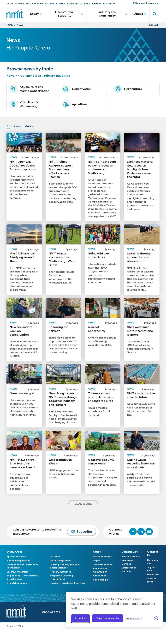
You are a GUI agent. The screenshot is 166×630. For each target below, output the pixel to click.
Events (19, 3)
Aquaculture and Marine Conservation (29, 89)
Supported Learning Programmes (61, 577)
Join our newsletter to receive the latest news (54, 532)
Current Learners (67, 3)
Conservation (77, 89)
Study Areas (14, 551)
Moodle (85, 3)
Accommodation (102, 564)
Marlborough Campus (129, 569)
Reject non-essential (107, 618)
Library (96, 3)
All (8, 126)
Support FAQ (151, 569)
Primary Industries (57, 75)
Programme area (29, 75)
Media (28, 126)
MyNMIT (49, 3)
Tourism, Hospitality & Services (67, 582)
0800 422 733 (51, 612)
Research (109, 3)
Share (155, 25)
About (138, 14)
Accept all (80, 618)
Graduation (100, 575)
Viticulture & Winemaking (23, 104)
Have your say (153, 562)
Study (34, 14)
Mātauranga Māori (60, 560)
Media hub (153, 574)
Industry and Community (107, 13)
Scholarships (34, 3)
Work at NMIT (151, 580)
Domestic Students (145, 3)
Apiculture (74, 104)
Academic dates (102, 556)
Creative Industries (17, 571)
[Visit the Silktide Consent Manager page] (156, 618)
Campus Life (130, 551)
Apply (96, 560)
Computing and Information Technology (22, 566)
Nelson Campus (131, 556)
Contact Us (152, 553)
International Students (64, 13)
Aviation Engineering (18, 560)
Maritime (55, 556)
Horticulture (128, 89)
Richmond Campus (127, 562)
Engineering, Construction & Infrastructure (22, 577)
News (9, 3)
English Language (16, 582)
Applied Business (16, 556)
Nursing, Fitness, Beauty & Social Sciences (65, 566)
